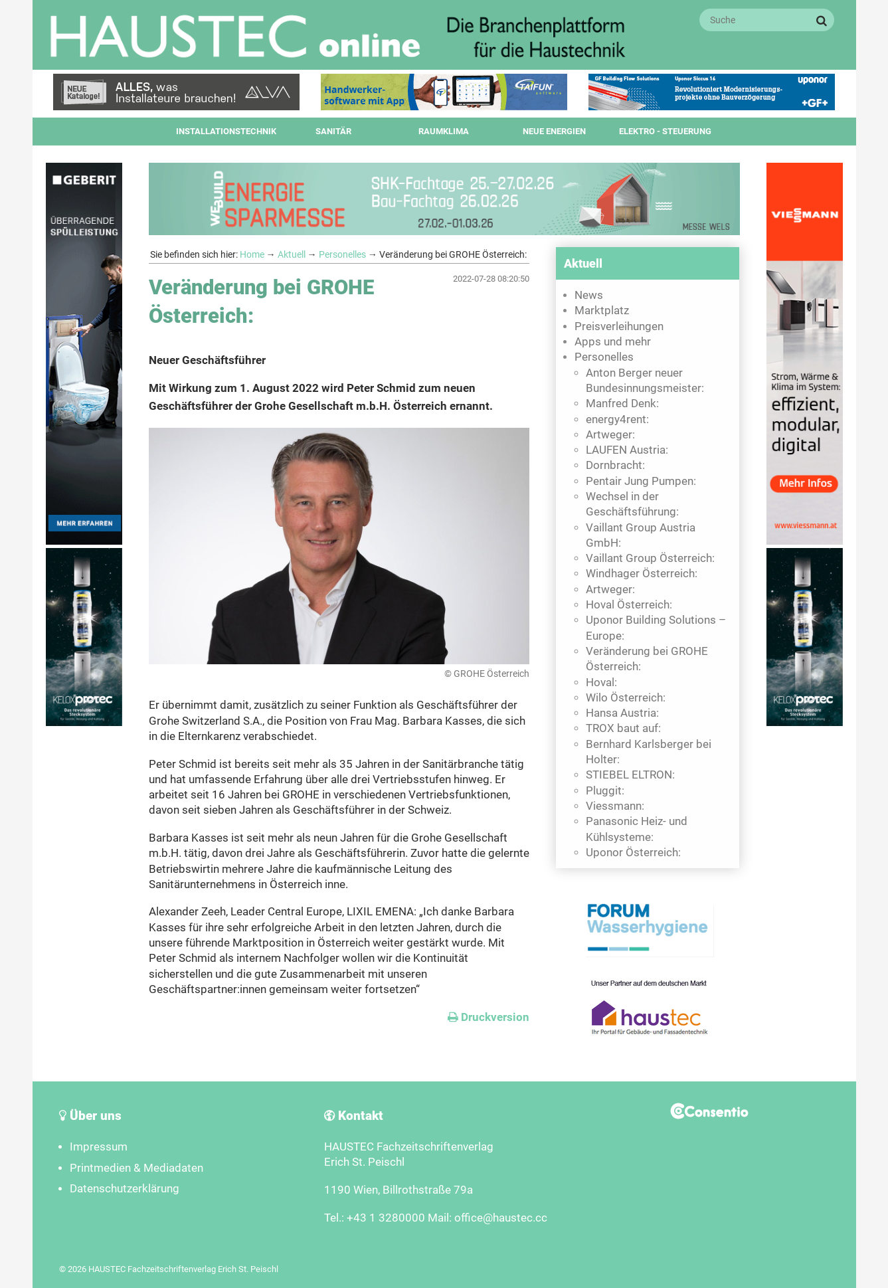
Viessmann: (615, 806)
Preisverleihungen (619, 326)
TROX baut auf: (623, 728)
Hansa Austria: (622, 713)
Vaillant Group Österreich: (650, 558)
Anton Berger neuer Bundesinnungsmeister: (645, 381)
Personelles (342, 254)
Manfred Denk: (622, 403)
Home (252, 254)
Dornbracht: (615, 465)
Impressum (99, 1147)
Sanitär (333, 131)
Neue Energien (554, 131)
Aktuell (292, 254)
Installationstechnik (226, 131)
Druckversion (488, 1017)
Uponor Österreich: (633, 852)
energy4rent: (617, 419)
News (589, 295)
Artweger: (610, 434)
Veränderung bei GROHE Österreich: (647, 659)
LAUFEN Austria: (627, 450)
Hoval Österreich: (629, 604)
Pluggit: (605, 790)
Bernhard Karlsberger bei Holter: (648, 752)
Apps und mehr (613, 341)
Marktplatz (602, 310)
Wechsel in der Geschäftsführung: (632, 504)
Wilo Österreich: (626, 697)
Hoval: (601, 682)
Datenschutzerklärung (124, 1188)
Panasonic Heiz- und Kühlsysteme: (636, 829)
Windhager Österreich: (641, 573)
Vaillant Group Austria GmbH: (640, 535)
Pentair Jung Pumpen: (641, 481)
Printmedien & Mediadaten (136, 1168)
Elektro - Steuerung (665, 131)
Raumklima (443, 131)
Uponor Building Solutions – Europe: (656, 628)
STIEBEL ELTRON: (630, 775)
